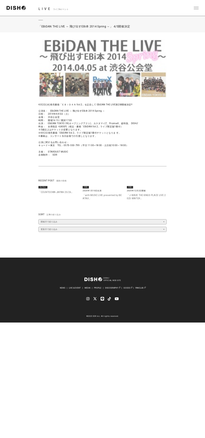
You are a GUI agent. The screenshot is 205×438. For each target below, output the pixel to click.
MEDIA (87, 288)
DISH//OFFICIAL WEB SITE (112, 279)
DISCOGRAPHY (111, 288)
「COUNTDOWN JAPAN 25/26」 (56, 192)
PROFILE (97, 288)
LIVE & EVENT (75, 288)
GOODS (126, 288)
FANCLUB (139, 288)
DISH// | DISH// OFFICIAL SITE (16, 8)
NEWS (62, 288)
